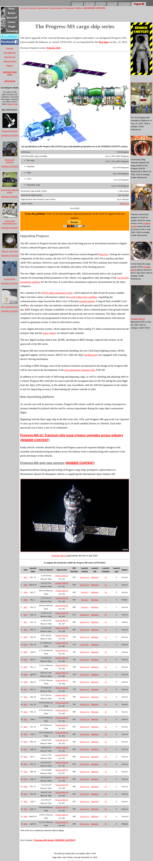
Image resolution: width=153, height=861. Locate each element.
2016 (25, 585)
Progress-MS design (9, 131)
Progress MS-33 (61, 815)
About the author (9, 61)
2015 (25, 577)
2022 (25, 712)
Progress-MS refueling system (10, 191)
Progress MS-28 (61, 777)
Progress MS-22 (61, 732)
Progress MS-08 (61, 628)
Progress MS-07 (61, 620)
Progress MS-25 (61, 755)
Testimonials (69, 8)
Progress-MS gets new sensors (42, 463)
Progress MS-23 (61, 740)
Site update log (10, 52)
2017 (25, 607)
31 (106, 577)
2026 (25, 816)
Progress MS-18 (61, 703)
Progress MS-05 (61, 605)
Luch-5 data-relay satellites (83, 297)
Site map (9, 48)
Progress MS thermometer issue (10, 222)
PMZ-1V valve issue (10, 251)
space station (49, 333)
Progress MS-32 (61, 807)
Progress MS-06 (61, 613)
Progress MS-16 (61, 688)
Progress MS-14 (61, 673)
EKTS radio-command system (57, 292)
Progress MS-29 (61, 785)
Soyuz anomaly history (10, 307)
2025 (25, 794)
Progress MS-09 (61, 635)
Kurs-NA (103, 254)
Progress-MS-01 (61, 575)
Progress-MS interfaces (10, 161)
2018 (25, 629)
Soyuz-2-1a (124, 203)
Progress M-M (54, 48)
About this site (9, 57)
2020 (25, 674)
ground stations (87, 301)
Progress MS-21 (61, 725)
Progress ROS (9, 279)
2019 (25, 652)
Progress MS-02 (61, 583)
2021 (25, 689)
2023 (25, 734)
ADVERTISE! (89, 8)
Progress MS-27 (61, 770)
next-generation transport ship (79, 370)
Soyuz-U (84, 592)
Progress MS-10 (61, 643)
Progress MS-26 (61, 762)
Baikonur (94, 577)
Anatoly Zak (12, 104)
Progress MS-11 (62, 650)
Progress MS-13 (61, 665)
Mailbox (9, 65)
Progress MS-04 (61, 598)
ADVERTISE (9, 81)
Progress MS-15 (59, 555)
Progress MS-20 (61, 717)
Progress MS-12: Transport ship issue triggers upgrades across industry (71, 435)
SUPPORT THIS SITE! (10, 73)
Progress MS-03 (61, 590)
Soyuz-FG (84, 644)
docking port (90, 354)
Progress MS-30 (61, 792)
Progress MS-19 (61, 710)
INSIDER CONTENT (9, 135)
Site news (24, 8)
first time (104, 42)
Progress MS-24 (61, 747)
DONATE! (101, 8)
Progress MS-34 (61, 822)
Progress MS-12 (61, 658)
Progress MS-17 (61, 695)
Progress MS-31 (61, 800)
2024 (25, 764)
